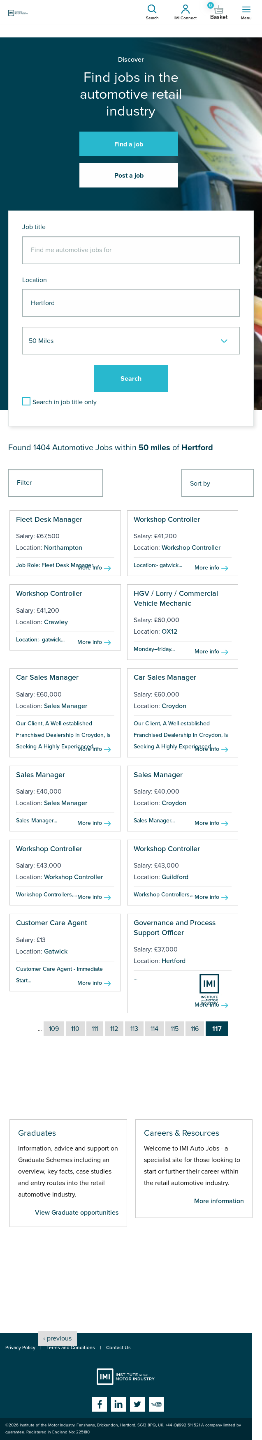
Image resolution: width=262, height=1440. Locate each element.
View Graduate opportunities (76, 1212)
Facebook (99, 1404)
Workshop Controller (167, 519)
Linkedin (118, 1404)
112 (114, 1029)
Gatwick (55, 951)
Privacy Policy (20, 1347)
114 (154, 1029)
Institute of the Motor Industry (126, 1376)
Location (34, 280)
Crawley (56, 622)
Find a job (128, 144)
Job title (34, 227)
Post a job (129, 175)
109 (54, 1029)
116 (195, 1029)
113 (134, 1029)
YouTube (156, 1404)
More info (89, 567)
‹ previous (57, 1338)
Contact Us (118, 1347)
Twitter (137, 1404)
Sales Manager (65, 706)
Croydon (174, 706)
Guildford (175, 877)
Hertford (173, 961)
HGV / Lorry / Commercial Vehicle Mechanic (176, 598)
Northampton (63, 548)
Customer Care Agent (51, 922)
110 (75, 1029)
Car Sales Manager (47, 677)
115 (175, 1029)
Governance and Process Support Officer (175, 927)
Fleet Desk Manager (49, 519)
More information (219, 1201)
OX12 (169, 631)
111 (95, 1029)
